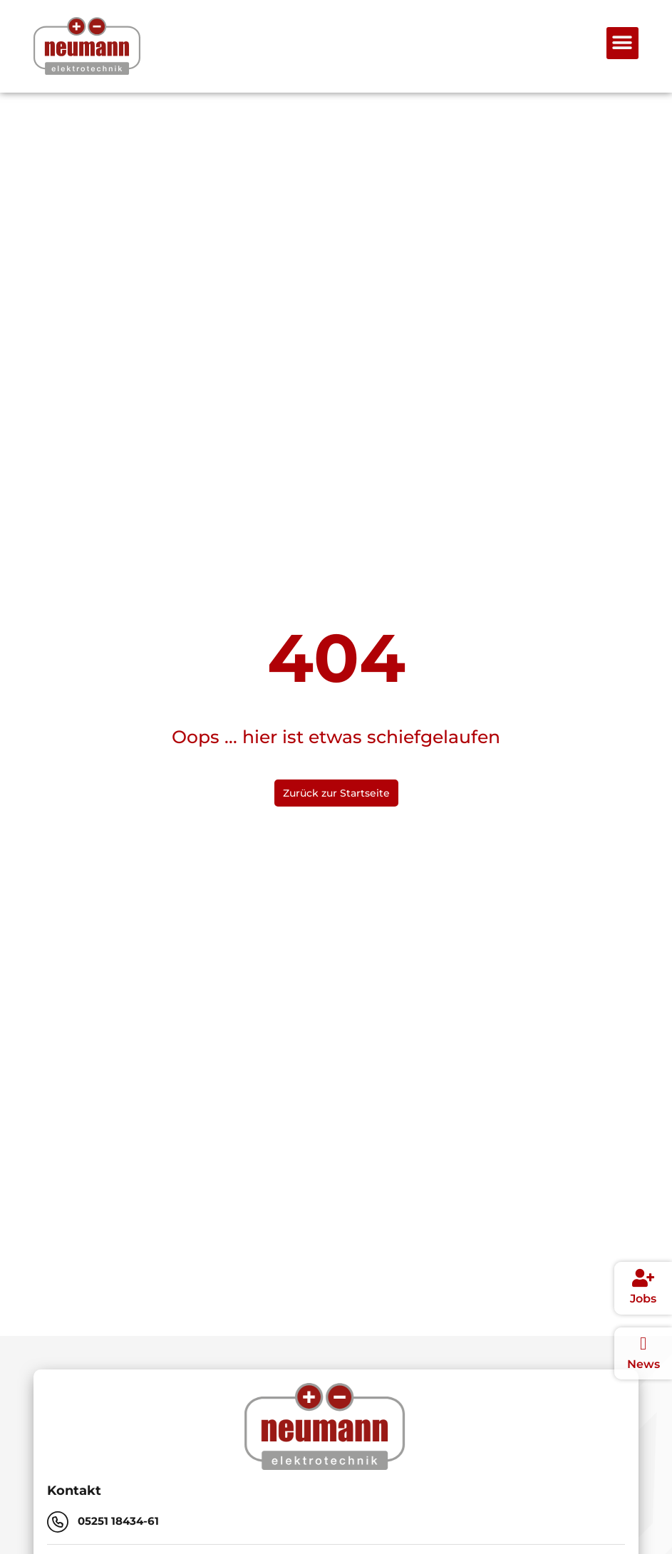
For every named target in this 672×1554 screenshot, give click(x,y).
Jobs (643, 1298)
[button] (622, 43)
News (643, 1364)
